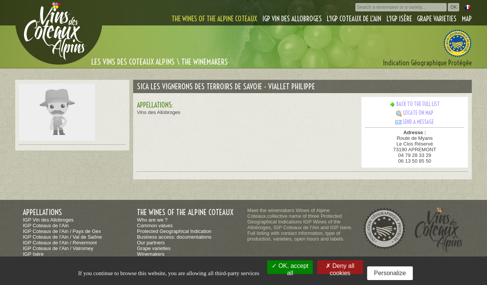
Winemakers (150, 254)
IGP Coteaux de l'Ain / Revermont (60, 242)
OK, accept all (290, 268)
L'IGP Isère (399, 18)
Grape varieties (437, 18)
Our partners (151, 242)
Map (467, 18)
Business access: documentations (174, 237)
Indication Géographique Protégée (427, 63)
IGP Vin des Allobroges (292, 18)
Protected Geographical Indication (174, 231)
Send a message (414, 122)
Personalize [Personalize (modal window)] (390, 273)
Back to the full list (414, 104)
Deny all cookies (340, 268)
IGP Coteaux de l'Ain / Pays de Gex (62, 231)
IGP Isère (33, 254)
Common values (155, 225)
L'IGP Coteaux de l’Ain (354, 18)
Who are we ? (152, 220)
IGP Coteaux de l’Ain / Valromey (58, 248)
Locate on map (414, 112)
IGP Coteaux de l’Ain (45, 225)
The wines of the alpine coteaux (214, 18)
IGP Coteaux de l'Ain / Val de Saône (62, 237)
